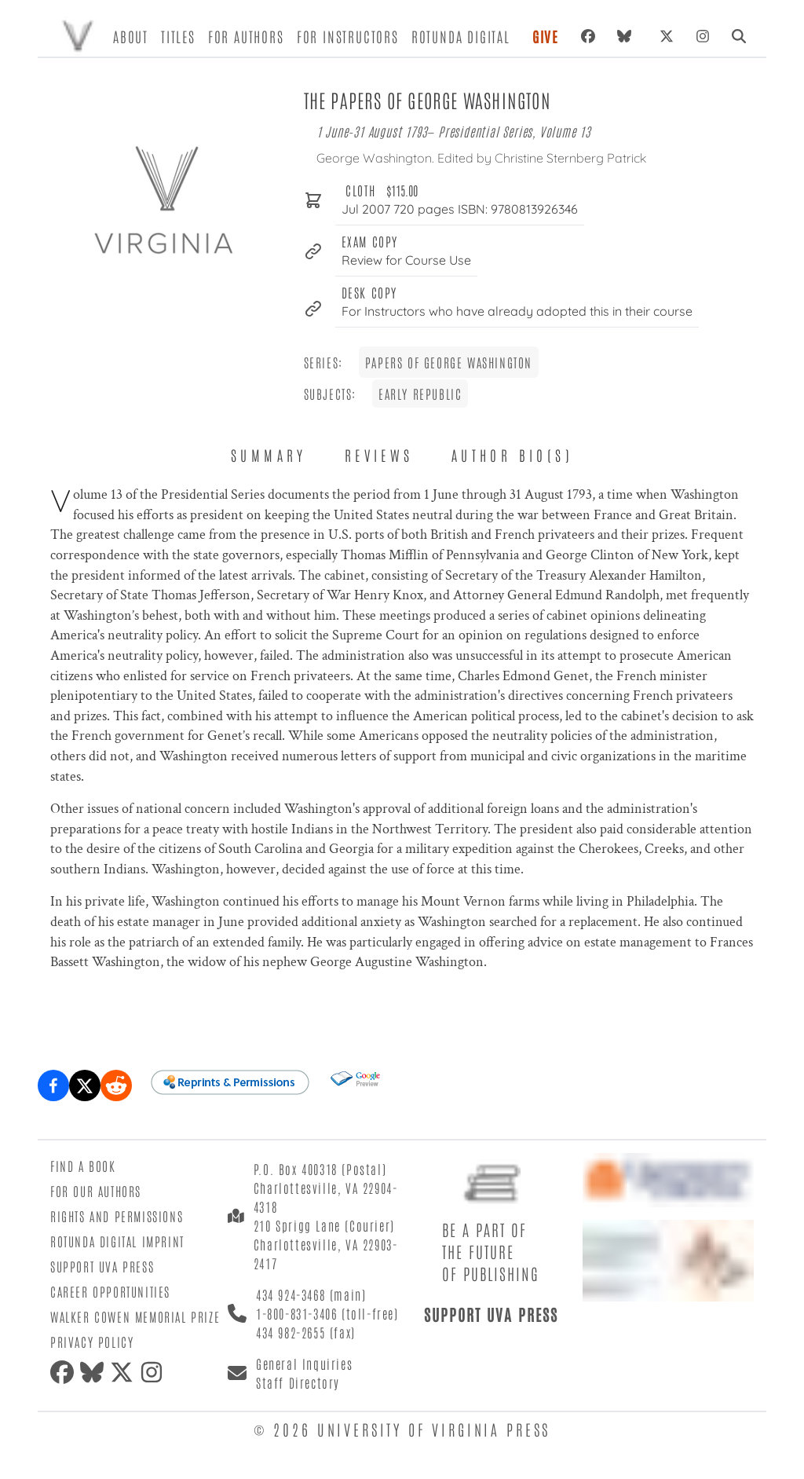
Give (545, 36)
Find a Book (83, 1165)
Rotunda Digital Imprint (117, 1241)
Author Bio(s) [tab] (512, 454)
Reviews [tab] (379, 454)
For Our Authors (95, 1191)
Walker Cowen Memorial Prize (135, 1316)
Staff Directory (298, 1382)
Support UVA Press (102, 1266)
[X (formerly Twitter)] (667, 36)
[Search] (739, 36)
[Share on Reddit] (116, 1085)
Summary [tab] (269, 454)
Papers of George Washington (448, 362)
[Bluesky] (627, 36)
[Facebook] (588, 36)
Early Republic (420, 393)
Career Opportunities (110, 1291)
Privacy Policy (91, 1341)
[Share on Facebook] (53, 1085)
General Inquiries (304, 1363)
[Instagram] (703, 36)
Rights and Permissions (116, 1216)
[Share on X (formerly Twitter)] (84, 1085)
